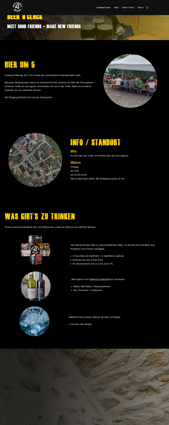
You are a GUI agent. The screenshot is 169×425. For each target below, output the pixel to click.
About (140, 7)
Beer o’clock (128, 7)
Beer (116, 7)
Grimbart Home (103, 7)
